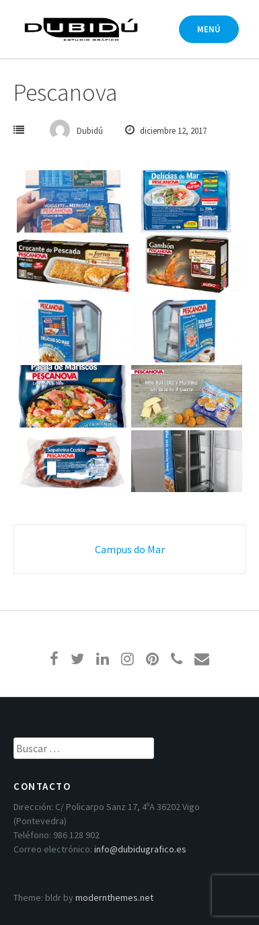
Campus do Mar (130, 549)
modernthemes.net (114, 897)
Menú (209, 29)
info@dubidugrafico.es (140, 849)
